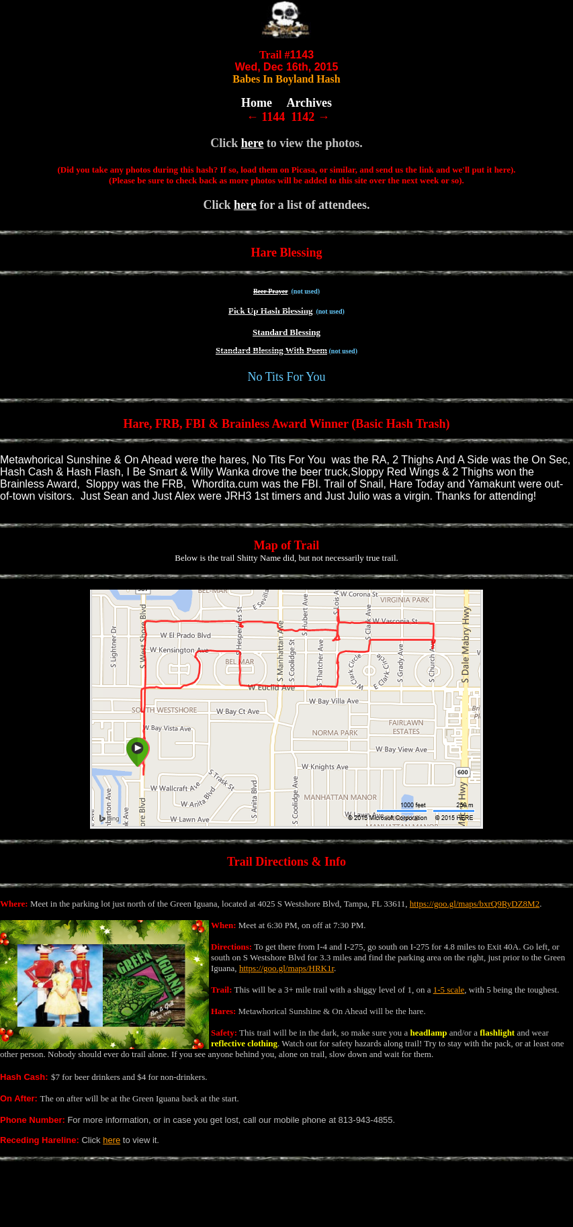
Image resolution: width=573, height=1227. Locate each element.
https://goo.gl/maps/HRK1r (286, 968)
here (252, 143)
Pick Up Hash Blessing (270, 311)
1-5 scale (449, 990)
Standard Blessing (286, 332)
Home (256, 102)
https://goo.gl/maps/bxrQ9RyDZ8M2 (474, 904)
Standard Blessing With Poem (271, 350)
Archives (309, 102)
